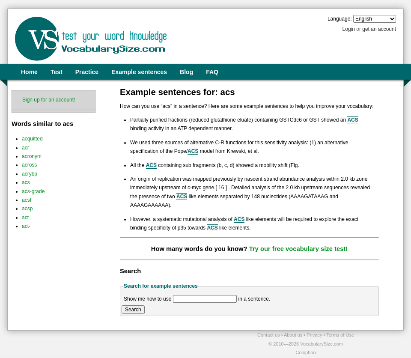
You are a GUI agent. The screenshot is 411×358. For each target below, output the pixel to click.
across (29, 165)
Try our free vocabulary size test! (298, 248)
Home (29, 72)
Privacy (315, 334)
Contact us (269, 334)
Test (57, 72)
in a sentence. (254, 299)
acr (25, 148)
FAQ (212, 72)
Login (348, 29)
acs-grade (33, 191)
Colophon (305, 352)
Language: (340, 19)
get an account (379, 29)
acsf (26, 200)
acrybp (29, 174)
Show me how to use (147, 299)
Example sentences (139, 72)
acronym (32, 156)
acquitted (32, 139)
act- (26, 226)
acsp (27, 209)
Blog (186, 72)
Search (133, 310)
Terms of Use (340, 334)
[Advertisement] (107, 343)
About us (294, 334)
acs (26, 182)
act (25, 218)
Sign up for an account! (48, 100)
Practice (86, 72)
